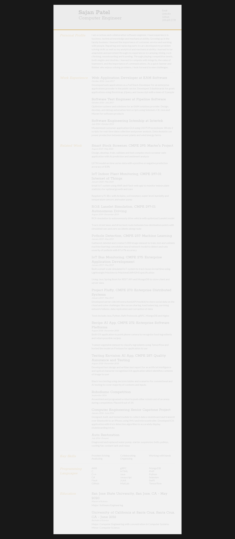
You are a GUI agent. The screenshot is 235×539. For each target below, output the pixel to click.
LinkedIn (166, 13)
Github (165, 17)
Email (164, 10)
